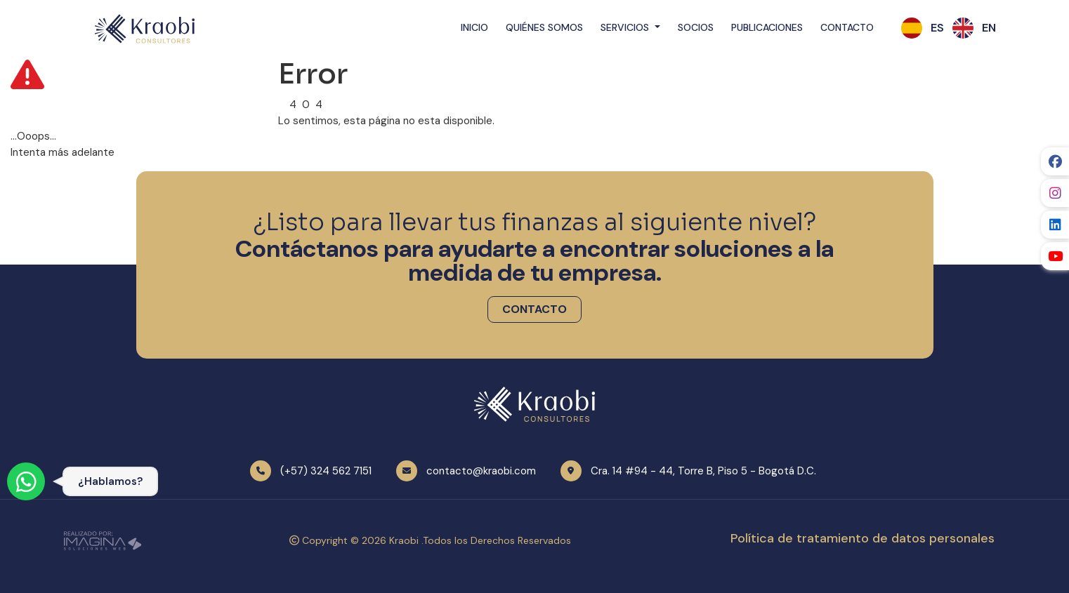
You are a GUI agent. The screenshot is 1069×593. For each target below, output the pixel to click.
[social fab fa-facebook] (1055, 161)
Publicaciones (767, 27)
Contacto (847, 27)
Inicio (474, 27)
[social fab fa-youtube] (1055, 256)
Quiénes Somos (544, 27)
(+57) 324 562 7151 (326, 471)
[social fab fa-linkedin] (1055, 225)
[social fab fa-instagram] (1055, 193)
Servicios (626, 27)
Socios (696, 27)
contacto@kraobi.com (481, 471)
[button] (937, 28)
